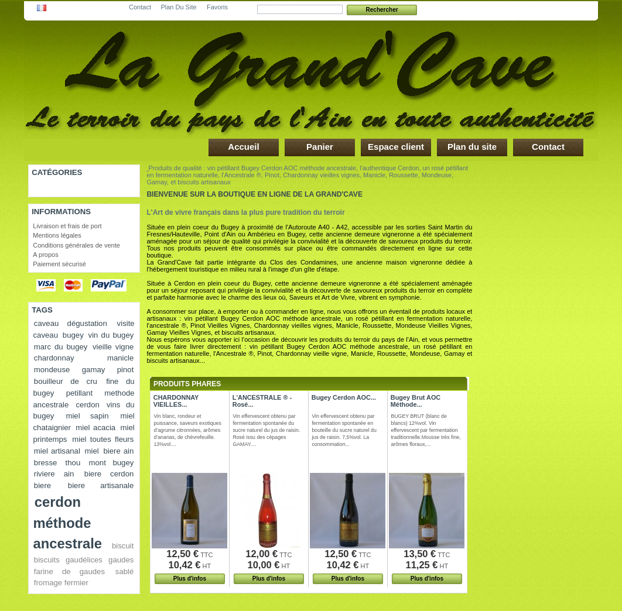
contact (140, 5)
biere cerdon (109, 473)
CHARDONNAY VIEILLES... (176, 401)
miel (92, 451)
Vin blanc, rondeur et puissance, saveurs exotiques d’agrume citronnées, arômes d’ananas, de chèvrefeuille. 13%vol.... (187, 430)
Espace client (396, 147)
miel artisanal (57, 451)
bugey (73, 335)
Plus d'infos (189, 578)
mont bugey (111, 462)
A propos (45, 254)
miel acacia (95, 427)
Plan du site (472, 147)
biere (42, 485)
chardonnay (54, 357)
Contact (548, 147)
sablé (124, 571)
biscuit (123, 545)
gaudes (121, 559)
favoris (217, 5)
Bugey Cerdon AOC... (344, 397)
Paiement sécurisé (59, 263)
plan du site (178, 5)
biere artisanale (101, 485)
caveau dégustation (70, 323)
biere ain (118, 451)
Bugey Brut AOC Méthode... (415, 401)
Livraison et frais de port (67, 225)
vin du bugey (111, 335)
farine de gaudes (69, 571)
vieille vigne (113, 346)
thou (73, 462)
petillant (79, 393)
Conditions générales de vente (76, 245)
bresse (45, 462)
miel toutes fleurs (103, 439)
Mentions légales (57, 235)
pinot (125, 369)
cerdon (88, 404)
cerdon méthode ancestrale (67, 522)
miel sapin (87, 415)
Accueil (243, 147)
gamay (93, 369)
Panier (319, 147)
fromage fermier (61, 582)
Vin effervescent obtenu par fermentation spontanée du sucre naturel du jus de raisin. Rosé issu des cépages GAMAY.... (266, 430)
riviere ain (54, 473)
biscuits (47, 559)
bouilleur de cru (65, 381)
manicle (120, 357)
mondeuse (52, 369)
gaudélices (84, 559)
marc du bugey (61, 346)
